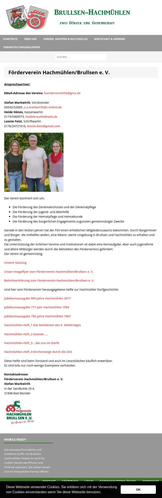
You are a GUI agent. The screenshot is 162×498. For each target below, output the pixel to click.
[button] (103, 492)
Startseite (10, 39)
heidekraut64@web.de (41, 117)
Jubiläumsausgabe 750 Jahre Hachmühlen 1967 (37, 316)
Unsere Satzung (15, 263)
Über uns (30, 39)
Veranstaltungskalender (21, 47)
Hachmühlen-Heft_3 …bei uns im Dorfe (31, 343)
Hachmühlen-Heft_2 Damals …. (26, 334)
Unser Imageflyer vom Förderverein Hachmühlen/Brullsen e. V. (48, 272)
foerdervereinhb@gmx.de (62, 93)
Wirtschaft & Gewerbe (109, 39)
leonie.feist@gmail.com (43, 126)
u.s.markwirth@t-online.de (43, 107)
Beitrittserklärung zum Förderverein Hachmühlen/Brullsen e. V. (49, 280)
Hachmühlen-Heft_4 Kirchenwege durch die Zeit (38, 352)
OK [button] (138, 489)
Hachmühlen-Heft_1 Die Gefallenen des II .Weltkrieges (42, 325)
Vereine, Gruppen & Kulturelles (65, 39)
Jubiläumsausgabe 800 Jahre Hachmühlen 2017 (37, 298)
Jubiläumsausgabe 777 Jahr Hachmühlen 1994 (36, 307)
